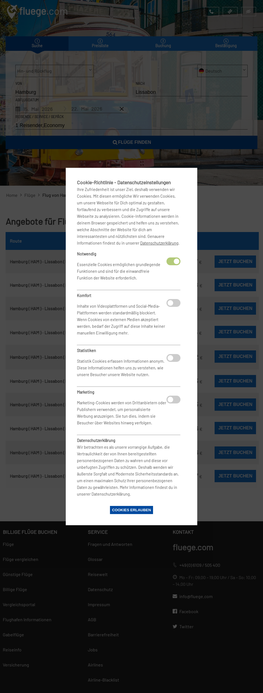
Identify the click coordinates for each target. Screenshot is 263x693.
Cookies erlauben (131, 510)
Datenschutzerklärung (159, 243)
